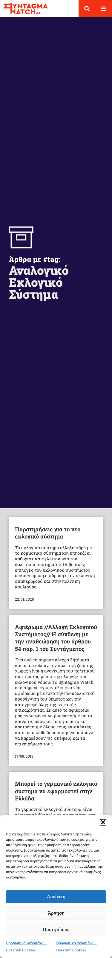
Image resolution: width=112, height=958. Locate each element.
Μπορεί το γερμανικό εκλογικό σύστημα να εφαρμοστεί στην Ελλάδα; (56, 791)
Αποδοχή (56, 896)
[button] (103, 822)
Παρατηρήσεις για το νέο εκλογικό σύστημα (47, 532)
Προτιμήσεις (56, 929)
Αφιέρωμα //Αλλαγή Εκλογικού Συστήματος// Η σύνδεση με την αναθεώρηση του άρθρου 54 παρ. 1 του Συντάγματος (56, 637)
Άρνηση (56, 913)
